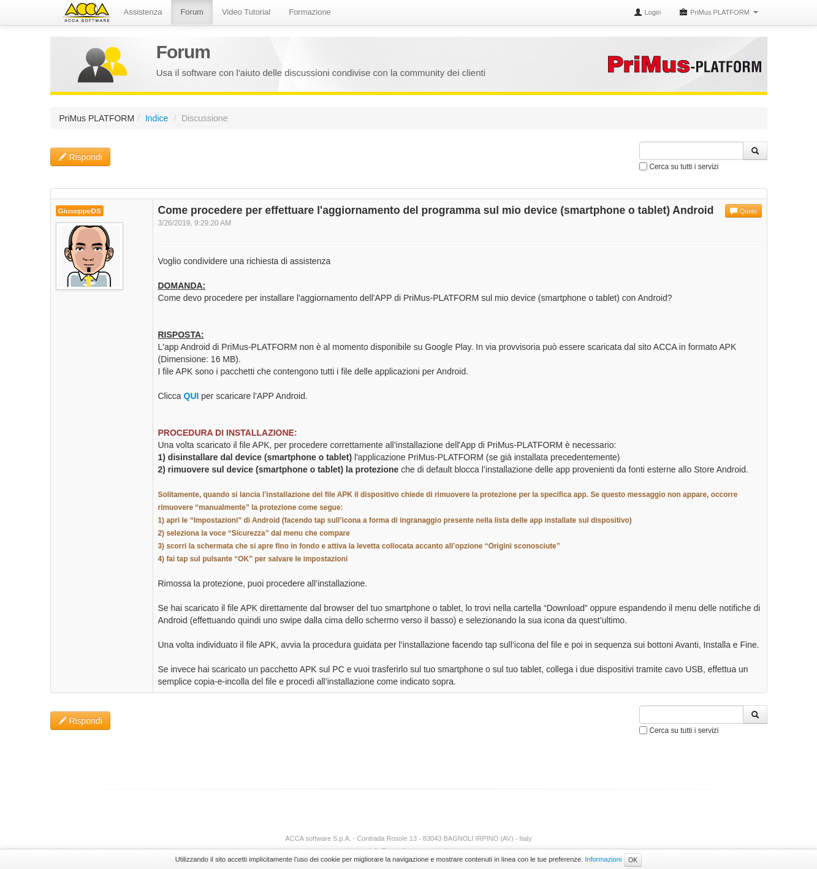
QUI (191, 396)
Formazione (310, 12)
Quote (743, 211)
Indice (156, 118)
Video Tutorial (246, 12)
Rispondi (80, 157)
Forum (191, 12)
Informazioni (603, 859)
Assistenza (143, 12)
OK (632, 859)
